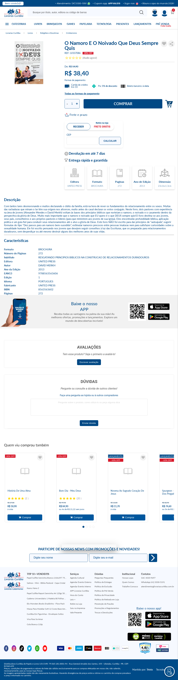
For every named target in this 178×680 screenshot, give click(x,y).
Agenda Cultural (77, 578)
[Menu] (164, 13)
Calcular (110, 141)
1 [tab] (83, 527)
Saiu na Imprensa (77, 608)
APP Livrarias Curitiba (79, 591)
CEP (69, 135)
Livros (38, 24)
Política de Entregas (103, 582)
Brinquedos (54, 24)
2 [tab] (87, 527)
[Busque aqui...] (82, 12)
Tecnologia (104, 24)
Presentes (122, 24)
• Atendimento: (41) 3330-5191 (72, 3)
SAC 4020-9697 (148, 578)
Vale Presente (76, 612)
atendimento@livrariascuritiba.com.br (157, 586)
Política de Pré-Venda (104, 591)
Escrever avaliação (89, 362)
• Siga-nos (130, 3)
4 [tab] (93, 527)
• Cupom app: (106, 4)
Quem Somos (128, 582)
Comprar (123, 103)
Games (71, 24)
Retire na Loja (76, 604)
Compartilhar (171, 43)
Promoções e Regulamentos (107, 608)
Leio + (72, 599)
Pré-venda (162, 24)
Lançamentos (142, 24)
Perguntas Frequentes (104, 578)
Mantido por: (142, 669)
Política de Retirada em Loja (107, 599)
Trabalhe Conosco (130, 586)
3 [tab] (90, 527)
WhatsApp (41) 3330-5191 (153, 582)
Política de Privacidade (104, 595)
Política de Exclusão (103, 586)
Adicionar (168, 104)
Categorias (19, 24)
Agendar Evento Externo (80, 582)
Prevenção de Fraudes (104, 604)
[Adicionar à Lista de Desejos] (164, 43)
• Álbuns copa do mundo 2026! (157, 4)
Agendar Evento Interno (80, 586)
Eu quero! (153, 558)
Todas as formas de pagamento (82, 93)
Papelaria (86, 24)
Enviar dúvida (89, 423)
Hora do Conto (76, 595)
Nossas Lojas (127, 578)
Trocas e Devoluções (104, 612)
